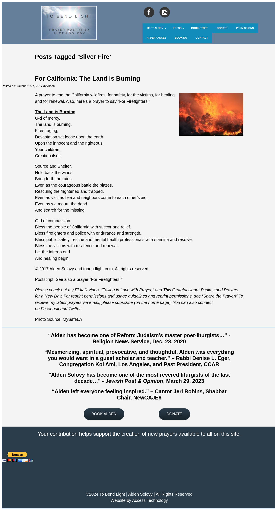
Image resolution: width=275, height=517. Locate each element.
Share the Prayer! (219, 296)
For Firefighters (133, 101)
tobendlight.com (98, 268)
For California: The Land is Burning (87, 78)
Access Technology (150, 500)
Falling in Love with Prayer (126, 290)
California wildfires (87, 95)
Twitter (75, 308)
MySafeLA (72, 319)
